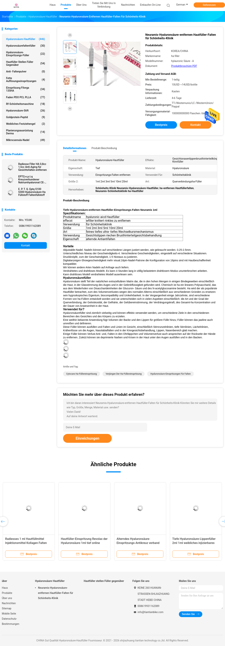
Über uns (7, 598)
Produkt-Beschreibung (104, 148)
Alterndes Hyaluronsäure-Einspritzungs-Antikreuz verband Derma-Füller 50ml (138, 543)
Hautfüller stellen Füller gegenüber (25, 63)
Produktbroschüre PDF (184, 65)
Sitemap (6, 608)
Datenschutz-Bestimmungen (10, 621)
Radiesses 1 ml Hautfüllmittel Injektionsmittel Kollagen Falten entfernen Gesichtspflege (26, 543)
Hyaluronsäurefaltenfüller (25, 46)
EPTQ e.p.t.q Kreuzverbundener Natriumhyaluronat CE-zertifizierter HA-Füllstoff (31, 179)
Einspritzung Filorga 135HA (25, 89)
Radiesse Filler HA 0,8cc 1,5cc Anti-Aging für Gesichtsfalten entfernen (32, 167)
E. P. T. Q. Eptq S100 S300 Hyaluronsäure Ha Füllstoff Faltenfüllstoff (32, 192)
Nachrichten (9, 603)
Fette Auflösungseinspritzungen (25, 80)
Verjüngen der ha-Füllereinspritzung (123, 374)
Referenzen (209, 5)
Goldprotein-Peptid (25, 117)
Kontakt (25, 245)
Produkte (7, 592)
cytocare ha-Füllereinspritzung (81, 374)
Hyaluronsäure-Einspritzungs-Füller (25, 54)
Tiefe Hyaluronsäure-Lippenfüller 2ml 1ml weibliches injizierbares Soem (194, 543)
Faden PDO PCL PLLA (25, 97)
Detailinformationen (74, 148)
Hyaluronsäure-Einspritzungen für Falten (170, 374)
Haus (5, 587)
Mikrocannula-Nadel (25, 140)
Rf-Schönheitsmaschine (25, 104)
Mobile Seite (9, 613)
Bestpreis (161, 125)
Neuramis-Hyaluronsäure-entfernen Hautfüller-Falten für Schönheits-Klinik (55, 593)
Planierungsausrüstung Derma (25, 132)
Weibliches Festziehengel (25, 124)
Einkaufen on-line (150, 4)
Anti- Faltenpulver (25, 71)
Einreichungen (87, 438)
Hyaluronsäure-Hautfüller (25, 39)
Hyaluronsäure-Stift (25, 110)
